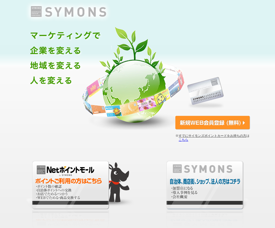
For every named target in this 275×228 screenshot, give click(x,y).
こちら (183, 140)
